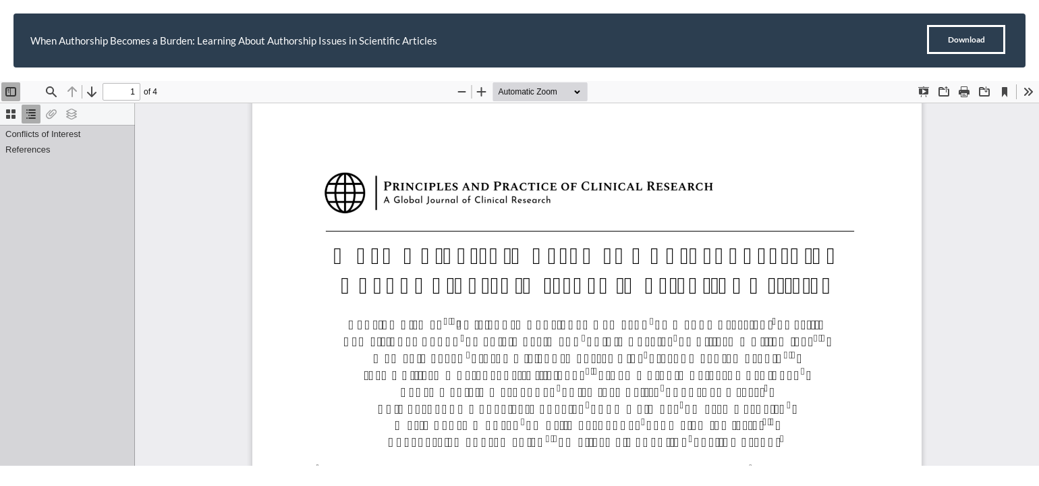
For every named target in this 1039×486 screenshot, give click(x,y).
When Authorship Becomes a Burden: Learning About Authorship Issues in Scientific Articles (233, 40)
